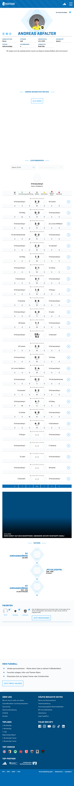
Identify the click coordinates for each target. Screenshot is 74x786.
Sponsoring (6, 707)
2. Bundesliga (6, 728)
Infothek (5, 713)
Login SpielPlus (43, 716)
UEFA (13, 772)
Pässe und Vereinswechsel (47, 700)
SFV (3, 772)
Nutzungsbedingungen (46, 772)
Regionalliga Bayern (9, 735)
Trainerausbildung (44, 703)
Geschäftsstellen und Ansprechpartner (15, 703)
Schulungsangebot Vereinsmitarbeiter (50, 707)
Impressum (68, 772)
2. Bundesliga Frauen (9, 741)
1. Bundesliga (6, 725)
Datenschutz (59, 772)
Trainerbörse (42, 713)
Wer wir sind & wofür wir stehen (13, 700)
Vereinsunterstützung (9, 710)
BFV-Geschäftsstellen (45, 710)
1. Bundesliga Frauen (9, 738)
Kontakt (5, 716)
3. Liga (4, 732)
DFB (8, 772)
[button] (3, 33)
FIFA (19, 772)
